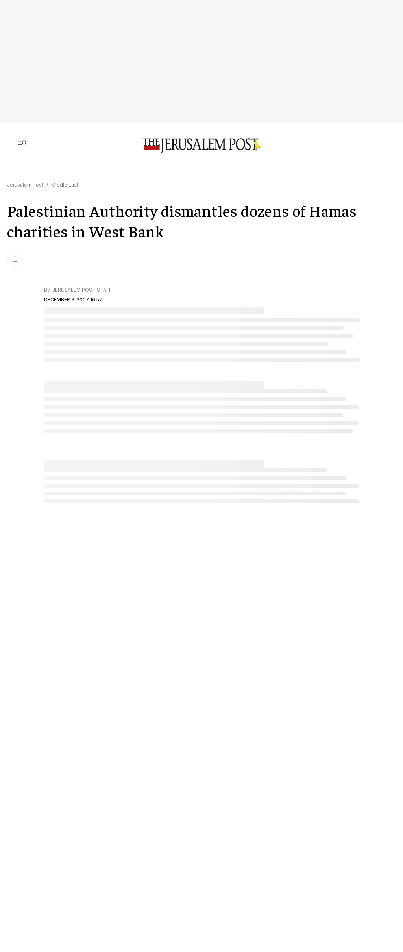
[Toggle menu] (22, 142)
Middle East (64, 185)
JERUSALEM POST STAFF (81, 290)
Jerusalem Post (25, 185)
